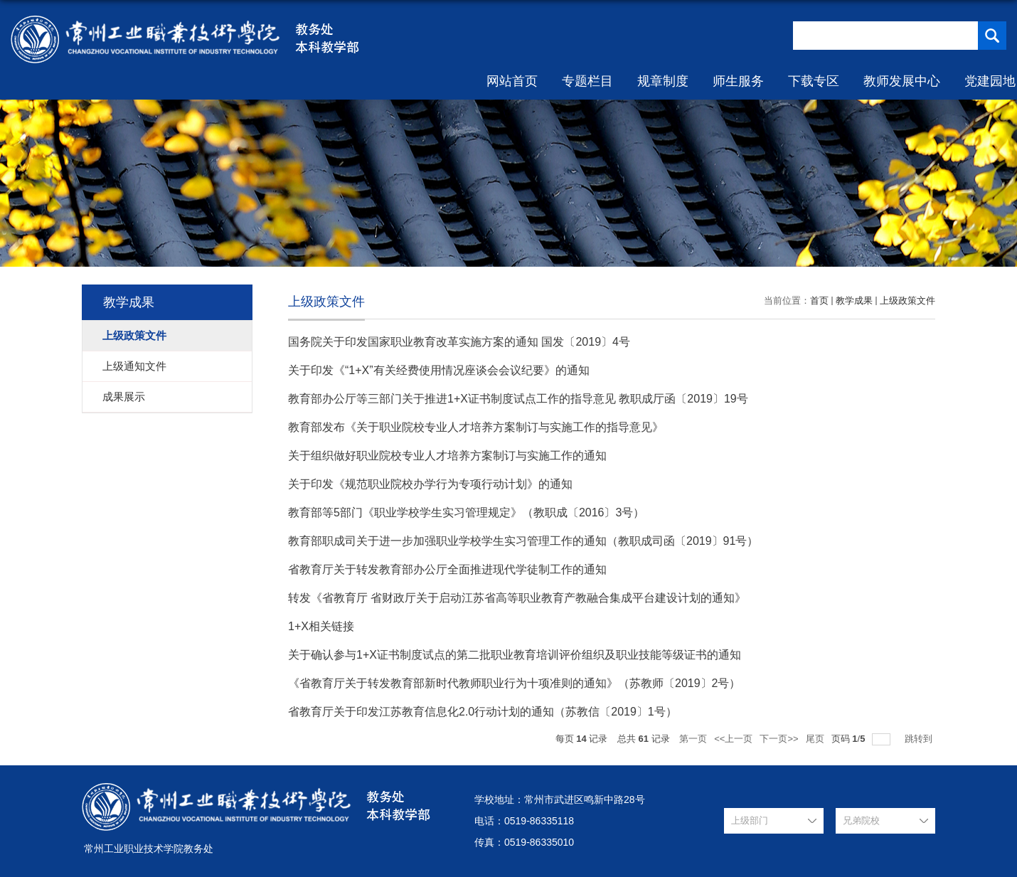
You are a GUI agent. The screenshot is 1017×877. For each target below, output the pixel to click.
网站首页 (512, 81)
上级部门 (749, 820)
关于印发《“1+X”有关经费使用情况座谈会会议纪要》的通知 (439, 370)
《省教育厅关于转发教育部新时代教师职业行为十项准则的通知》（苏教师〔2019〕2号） (514, 683)
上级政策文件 (907, 300)
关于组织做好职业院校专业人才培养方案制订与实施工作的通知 (447, 456)
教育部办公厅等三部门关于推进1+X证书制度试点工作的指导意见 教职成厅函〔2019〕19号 (518, 399)
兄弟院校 (861, 820)
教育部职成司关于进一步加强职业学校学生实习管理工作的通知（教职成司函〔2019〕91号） (523, 541)
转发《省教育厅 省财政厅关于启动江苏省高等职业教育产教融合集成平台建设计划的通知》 (517, 598)
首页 (819, 300)
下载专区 (813, 81)
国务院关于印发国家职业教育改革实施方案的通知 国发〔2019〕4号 (459, 342)
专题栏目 (587, 81)
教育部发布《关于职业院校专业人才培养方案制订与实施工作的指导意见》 (476, 427)
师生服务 (738, 81)
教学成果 (854, 300)
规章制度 (662, 81)
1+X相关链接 (321, 626)
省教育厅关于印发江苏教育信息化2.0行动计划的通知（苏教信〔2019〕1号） (482, 712)
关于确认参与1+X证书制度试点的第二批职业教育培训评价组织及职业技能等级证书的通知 (514, 655)
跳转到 (920, 738)
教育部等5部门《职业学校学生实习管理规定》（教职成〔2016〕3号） (466, 512)
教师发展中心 (901, 81)
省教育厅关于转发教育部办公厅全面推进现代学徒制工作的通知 (447, 569)
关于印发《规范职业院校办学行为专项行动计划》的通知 (430, 484)
